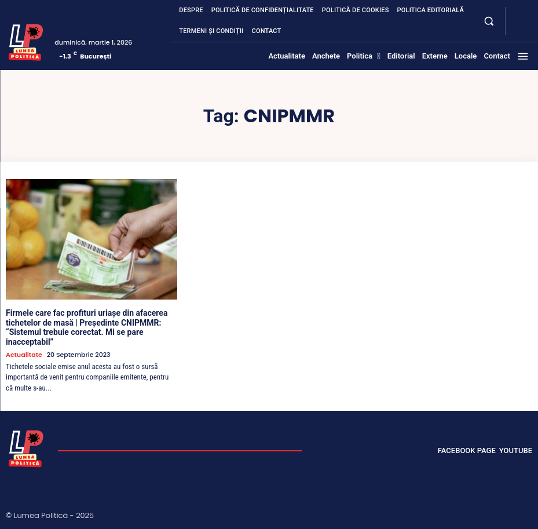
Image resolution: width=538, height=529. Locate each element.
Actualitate (24, 355)
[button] (489, 20)
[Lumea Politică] (26, 41)
